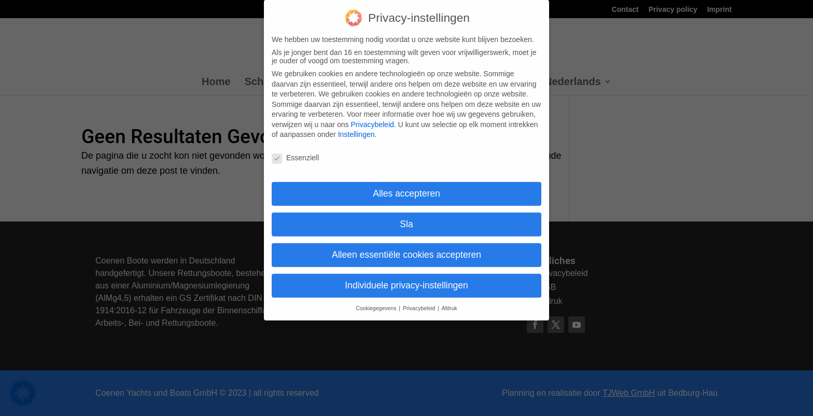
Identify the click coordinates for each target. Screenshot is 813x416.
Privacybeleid (372, 117)
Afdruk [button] (449, 300)
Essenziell (295, 150)
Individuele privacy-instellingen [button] (406, 277)
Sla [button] (406, 216)
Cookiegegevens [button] (377, 300)
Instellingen (356, 126)
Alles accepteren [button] (406, 186)
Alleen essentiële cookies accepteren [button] (406, 247)
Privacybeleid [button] (420, 300)
